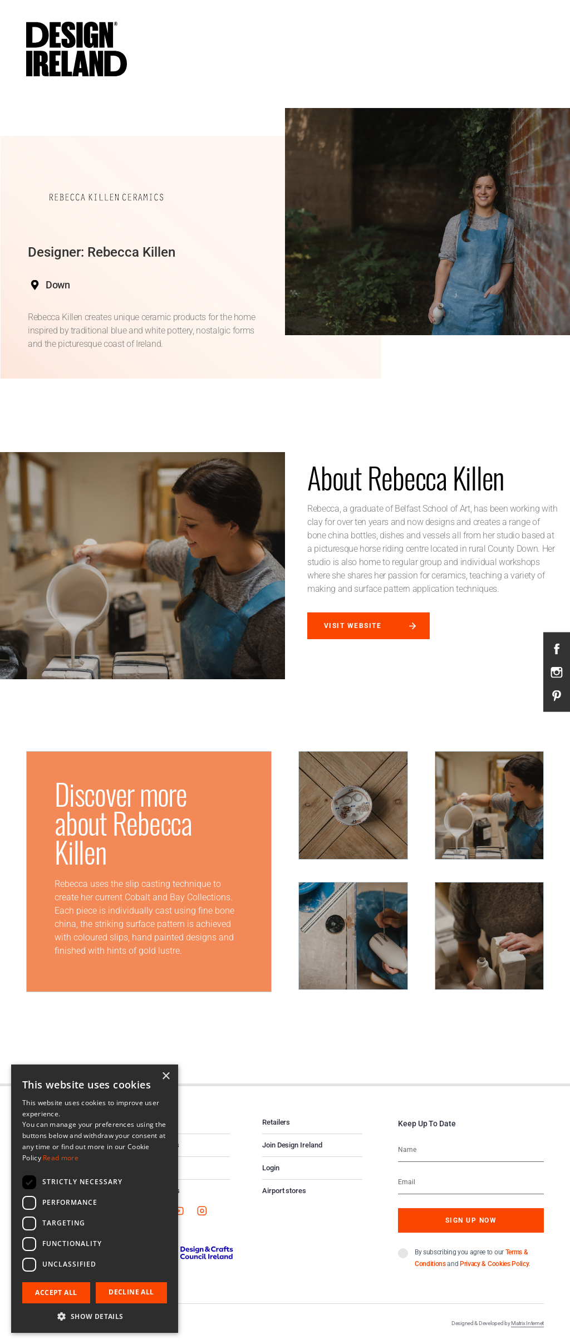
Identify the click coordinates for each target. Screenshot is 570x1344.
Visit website (352, 626)
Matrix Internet (527, 1323)
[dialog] (94, 1199)
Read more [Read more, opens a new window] (60, 1157)
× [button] (165, 1076)
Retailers (276, 1122)
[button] (94, 1316)
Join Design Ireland (292, 1145)
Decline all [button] (131, 1292)
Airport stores (284, 1190)
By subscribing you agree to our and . (472, 1258)
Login (270, 1168)
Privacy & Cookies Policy (494, 1264)
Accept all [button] (56, 1292)
